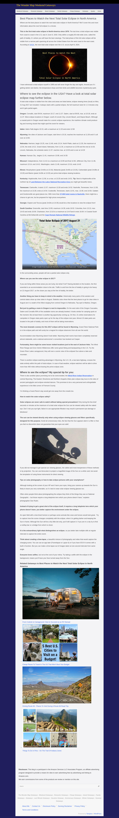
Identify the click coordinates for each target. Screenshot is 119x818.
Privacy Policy (80, 806)
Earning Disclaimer (65, 806)
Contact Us (36, 806)
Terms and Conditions (30, 810)
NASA (32, 45)
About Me (25, 806)
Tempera (89, 813)
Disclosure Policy (49, 806)
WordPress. (98, 813)
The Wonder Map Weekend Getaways (35, 5)
